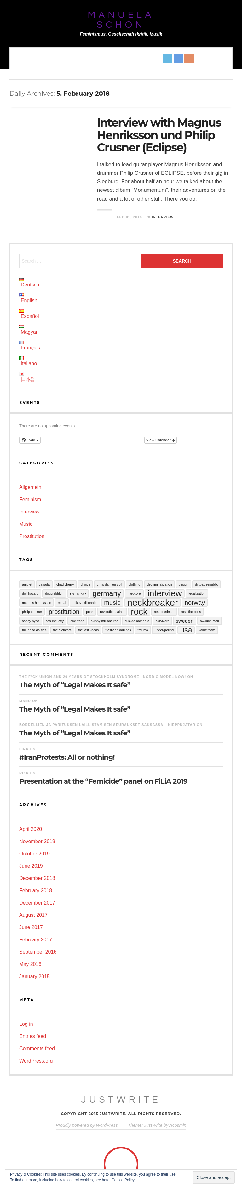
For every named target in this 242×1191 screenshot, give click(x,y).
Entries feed (32, 1036)
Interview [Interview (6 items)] (164, 593)
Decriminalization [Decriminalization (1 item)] (159, 584)
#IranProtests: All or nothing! (67, 757)
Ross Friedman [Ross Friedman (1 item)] (164, 612)
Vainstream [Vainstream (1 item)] (207, 630)
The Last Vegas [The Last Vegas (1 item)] (88, 630)
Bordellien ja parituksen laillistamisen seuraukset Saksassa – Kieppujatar (107, 725)
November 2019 (37, 841)
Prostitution (31, 536)
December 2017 (37, 902)
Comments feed (37, 1048)
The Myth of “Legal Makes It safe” (74, 685)
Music (25, 524)
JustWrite (121, 1099)
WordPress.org (36, 1060)
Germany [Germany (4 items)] (107, 593)
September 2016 (37, 952)
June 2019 (31, 866)
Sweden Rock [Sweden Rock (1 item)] (209, 621)
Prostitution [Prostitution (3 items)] (64, 611)
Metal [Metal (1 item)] (62, 602)
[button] (30, 440)
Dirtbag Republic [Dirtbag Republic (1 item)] (206, 584)
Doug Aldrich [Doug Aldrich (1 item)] (54, 593)
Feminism (30, 499)
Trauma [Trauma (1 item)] (143, 630)
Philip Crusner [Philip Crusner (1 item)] (32, 612)
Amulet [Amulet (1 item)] (27, 584)
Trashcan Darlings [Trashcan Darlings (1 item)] (118, 630)
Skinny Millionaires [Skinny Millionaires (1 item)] (104, 621)
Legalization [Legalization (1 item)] (196, 593)
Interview (163, 217)
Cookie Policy (123, 1180)
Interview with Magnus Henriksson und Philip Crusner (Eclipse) (159, 135)
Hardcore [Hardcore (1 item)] (134, 593)
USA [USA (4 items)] (186, 630)
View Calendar (160, 440)
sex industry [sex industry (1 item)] (55, 621)
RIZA (23, 773)
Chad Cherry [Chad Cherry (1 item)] (65, 584)
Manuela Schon (121, 20)
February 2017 (35, 939)
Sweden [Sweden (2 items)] (184, 621)
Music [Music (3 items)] (112, 602)
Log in (26, 1024)
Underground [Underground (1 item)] (164, 630)
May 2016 (30, 964)
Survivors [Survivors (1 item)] (162, 621)
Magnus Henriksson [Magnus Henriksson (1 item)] (36, 602)
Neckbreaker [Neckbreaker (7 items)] (152, 602)
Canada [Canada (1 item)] (44, 584)
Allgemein (30, 487)
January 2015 (34, 976)
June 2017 (31, 927)
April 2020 (30, 829)
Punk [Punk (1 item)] (89, 612)
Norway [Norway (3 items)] (195, 602)
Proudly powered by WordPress (87, 1125)
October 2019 (34, 853)
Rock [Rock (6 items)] (139, 612)
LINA (23, 749)
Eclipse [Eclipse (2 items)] (78, 593)
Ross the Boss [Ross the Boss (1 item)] (191, 612)
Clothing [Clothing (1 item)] (134, 584)
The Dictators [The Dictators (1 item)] (62, 630)
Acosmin (177, 1125)
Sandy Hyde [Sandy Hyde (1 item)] (30, 621)
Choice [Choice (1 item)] (85, 584)
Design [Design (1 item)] (183, 584)
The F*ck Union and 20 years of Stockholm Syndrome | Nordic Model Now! (102, 676)
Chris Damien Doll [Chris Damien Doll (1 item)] (109, 584)
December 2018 (37, 878)
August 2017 (33, 915)
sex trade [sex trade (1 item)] (77, 621)
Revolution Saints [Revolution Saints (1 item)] (112, 612)
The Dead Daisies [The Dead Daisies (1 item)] (34, 630)
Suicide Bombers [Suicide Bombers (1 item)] (137, 621)
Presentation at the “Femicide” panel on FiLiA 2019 (103, 781)
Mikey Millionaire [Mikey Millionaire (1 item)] (84, 602)
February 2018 (35, 890)
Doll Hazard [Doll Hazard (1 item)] (30, 593)
